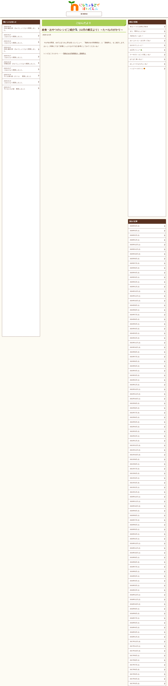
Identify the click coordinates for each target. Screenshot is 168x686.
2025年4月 (134, 127)
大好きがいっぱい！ (137, 36)
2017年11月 (135, 500)
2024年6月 (134, 174)
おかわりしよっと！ (137, 45)
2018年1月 (134, 491)
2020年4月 (134, 388)
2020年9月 (134, 365)
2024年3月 (134, 188)
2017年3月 (134, 538)
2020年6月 (134, 379)
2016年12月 (135, 552)
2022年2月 (134, 290)
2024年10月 (135, 155)
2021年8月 (134, 318)
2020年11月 (135, 356)
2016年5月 (134, 580)
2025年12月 (135, 99)
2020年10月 (135, 360)
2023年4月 (134, 225)
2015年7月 (134, 617)
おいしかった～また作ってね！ (140, 40)
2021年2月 (134, 342)
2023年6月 (134, 216)
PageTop (162, 678)
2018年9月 (134, 463)
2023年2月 (134, 234)
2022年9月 (134, 258)
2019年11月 (135, 402)
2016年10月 (135, 561)
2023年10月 (135, 202)
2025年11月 (135, 103)
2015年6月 (134, 622)
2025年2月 (134, 136)
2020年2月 (134, 393)
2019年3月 (134, 440)
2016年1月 (134, 594)
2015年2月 (134, 636)
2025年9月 (134, 113)
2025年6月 (134, 122)
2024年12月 (135, 145)
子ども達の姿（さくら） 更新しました (17, 76)
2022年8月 (134, 262)
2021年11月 (135, 304)
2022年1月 (134, 295)
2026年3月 (134, 85)
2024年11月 (135, 150)
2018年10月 (135, 458)
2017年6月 (134, 524)
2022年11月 (135, 248)
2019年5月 (134, 430)
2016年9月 (134, 566)
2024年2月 (134, 192)
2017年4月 (134, 533)
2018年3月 (134, 486)
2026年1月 (134, 94)
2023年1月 (134, 239)
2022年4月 (134, 281)
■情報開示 (133, 664)
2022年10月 (135, 253)
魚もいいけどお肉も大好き (139, 26)
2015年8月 (134, 612)
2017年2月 (134, 542)
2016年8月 (134, 570)
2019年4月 (134, 435)
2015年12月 (135, 598)
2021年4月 (134, 332)
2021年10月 (135, 309)
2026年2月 (134, 89)
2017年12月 (135, 496)
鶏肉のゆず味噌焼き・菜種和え (74, 53)
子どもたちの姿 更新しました (14, 89)
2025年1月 (134, 141)
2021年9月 (134, 314)
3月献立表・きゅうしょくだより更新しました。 (20, 64)
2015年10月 (135, 603)
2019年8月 (134, 416)
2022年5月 (134, 276)
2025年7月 (134, 117)
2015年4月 (134, 631)
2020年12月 (135, 351)
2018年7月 (134, 472)
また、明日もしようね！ (138, 31)
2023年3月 (134, 230)
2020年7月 (134, 374)
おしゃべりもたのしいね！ (139, 64)
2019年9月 (134, 412)
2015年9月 (134, 608)
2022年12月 (135, 244)
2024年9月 (134, 159)
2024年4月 (134, 183)
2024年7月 (134, 169)
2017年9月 (134, 510)
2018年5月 (134, 477)
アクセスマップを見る (147, 668)
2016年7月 (134, 575)
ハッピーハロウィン (137, 68)
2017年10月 (135, 505)
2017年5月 (134, 528)
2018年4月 (134, 482)
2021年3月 (134, 337)
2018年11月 (135, 454)
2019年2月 (134, 444)
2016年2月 (134, 589)
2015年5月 (134, 626)
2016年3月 (134, 584)
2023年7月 (134, 211)
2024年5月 (134, 178)
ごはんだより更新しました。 (14, 36)
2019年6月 (134, 426)
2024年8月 (134, 164)
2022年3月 (134, 286)
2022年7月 (134, 267)
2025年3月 (134, 131)
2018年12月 (135, 449)
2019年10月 (135, 407)
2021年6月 (134, 328)
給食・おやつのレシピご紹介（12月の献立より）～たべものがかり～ (82, 29)
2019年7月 (134, 421)
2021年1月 (134, 346)
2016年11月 (135, 556)
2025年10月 (135, 108)
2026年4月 (134, 80)
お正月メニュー (136, 50)
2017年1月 (134, 547)
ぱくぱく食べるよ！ (137, 59)
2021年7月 (134, 323)
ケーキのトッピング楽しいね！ (140, 54)
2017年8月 (134, 514)
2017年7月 (134, 519)
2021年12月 (135, 300)
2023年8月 (134, 206)
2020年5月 (134, 384)
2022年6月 (134, 272)
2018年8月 (134, 468)
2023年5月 (134, 220)
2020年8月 (134, 370)
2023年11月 (135, 197)
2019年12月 (135, 398)
